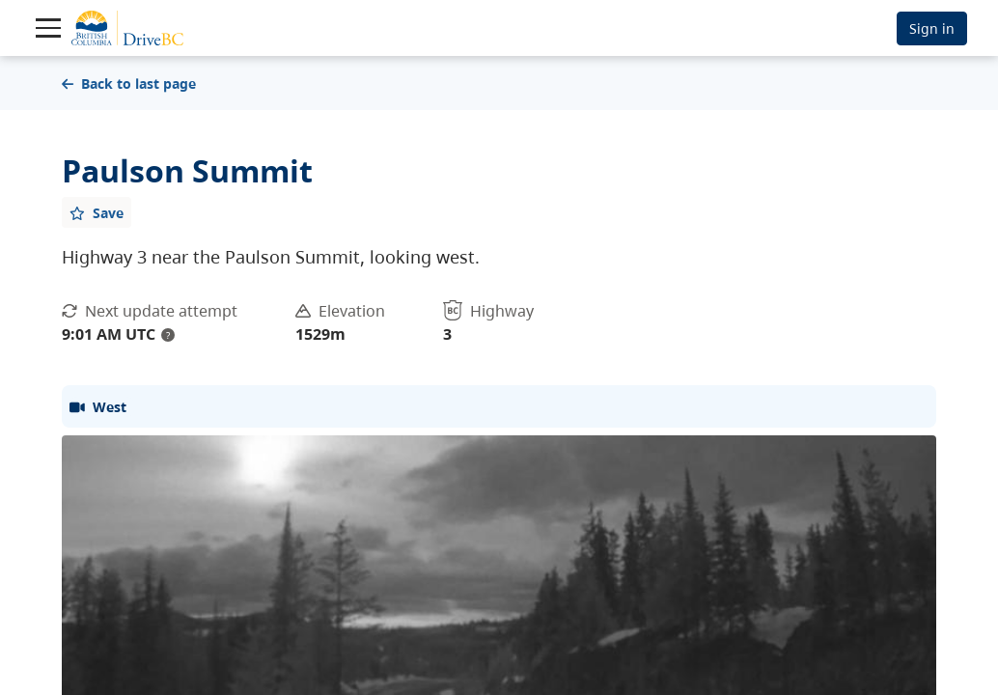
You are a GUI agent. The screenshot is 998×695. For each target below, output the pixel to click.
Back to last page (129, 83)
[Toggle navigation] (48, 28)
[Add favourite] (96, 212)
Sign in (932, 28)
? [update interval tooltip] (168, 335)
